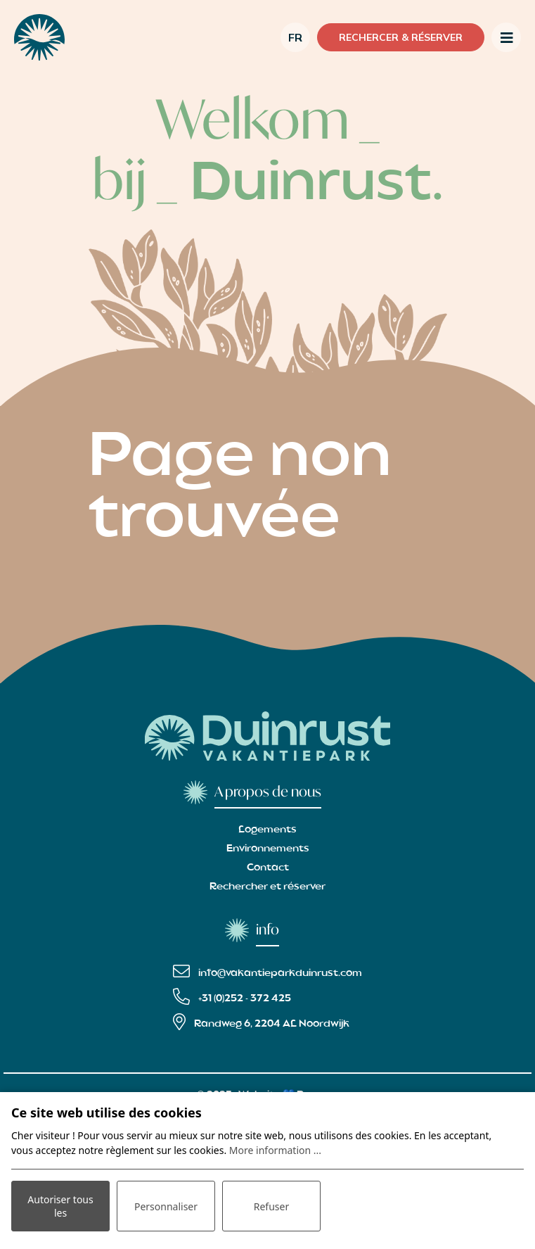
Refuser (271, 1206)
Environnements (267, 849)
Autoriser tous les (60, 1206)
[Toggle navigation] (506, 37)
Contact (268, 868)
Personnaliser (166, 1206)
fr (295, 37)
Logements (267, 830)
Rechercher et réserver (267, 887)
